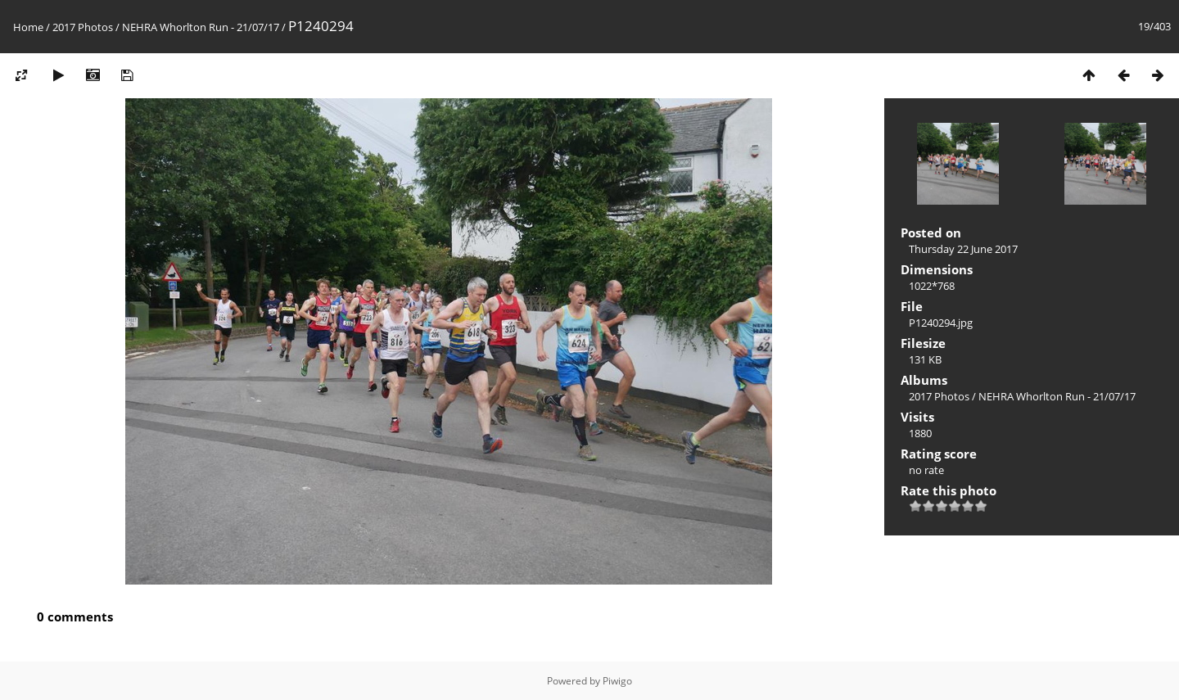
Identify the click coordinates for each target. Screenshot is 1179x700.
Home (28, 27)
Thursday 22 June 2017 (963, 249)
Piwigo (617, 681)
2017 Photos (82, 27)
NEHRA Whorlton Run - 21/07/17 (200, 27)
